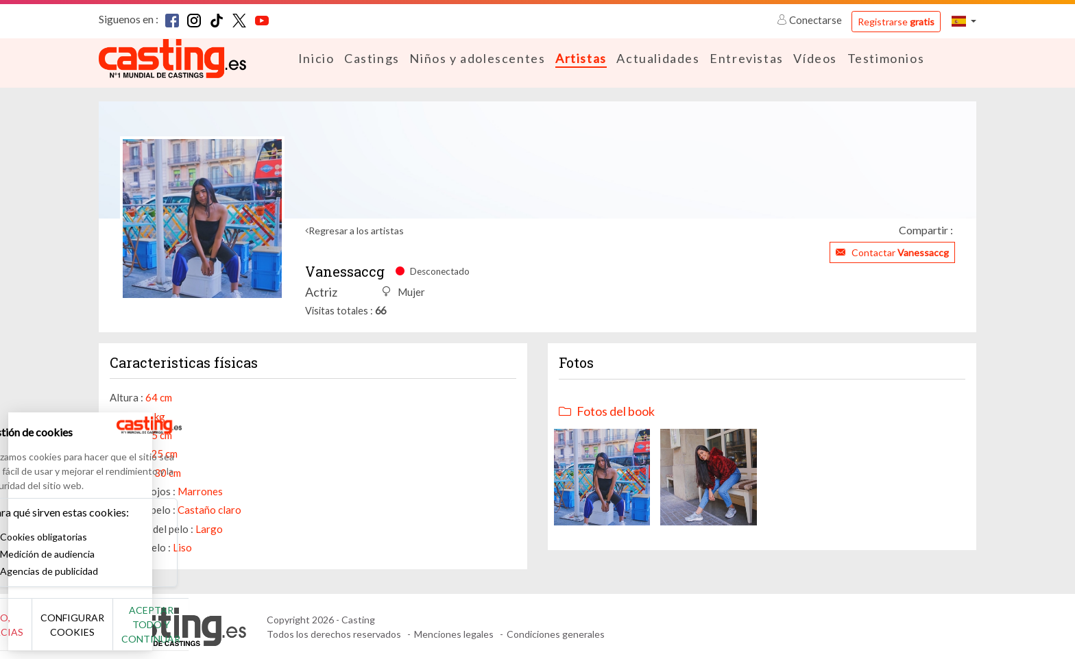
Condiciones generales (556, 633)
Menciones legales (454, 633)
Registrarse (896, 21)
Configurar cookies (152, 632)
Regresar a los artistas (356, 230)
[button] (964, 20)
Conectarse (810, 20)
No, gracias (56, 632)
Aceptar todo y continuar (248, 632)
